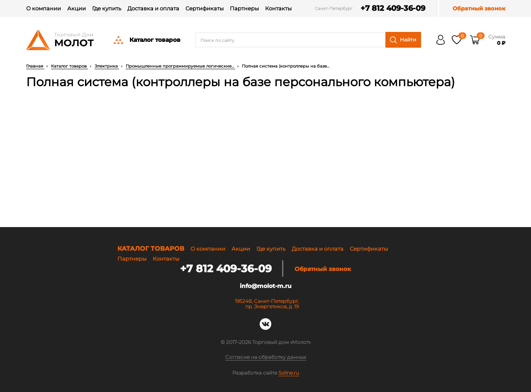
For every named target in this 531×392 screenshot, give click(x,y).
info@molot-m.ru (266, 286)
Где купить (106, 8)
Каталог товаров (146, 40)
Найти (403, 40)
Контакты (278, 8)
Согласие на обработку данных (265, 357)
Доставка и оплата (153, 8)
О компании (43, 8)
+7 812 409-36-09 (392, 8)
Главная (35, 66)
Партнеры (244, 8)
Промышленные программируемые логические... (180, 66)
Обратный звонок (479, 8)
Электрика (107, 66)
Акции (76, 8)
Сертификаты (204, 8)
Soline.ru (288, 372)
